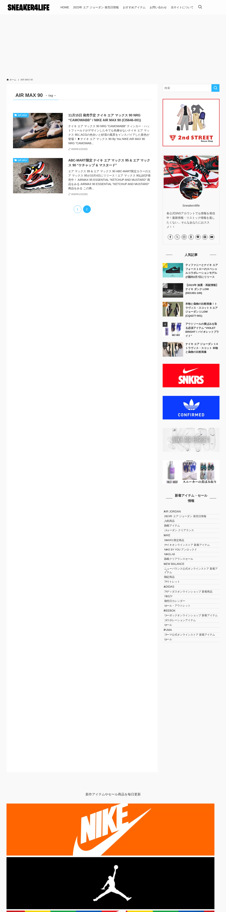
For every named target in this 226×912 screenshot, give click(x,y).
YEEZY (173, 652)
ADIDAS (172, 633)
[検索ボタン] (200, 7)
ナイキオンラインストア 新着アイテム (192, 567)
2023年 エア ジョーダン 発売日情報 (190, 521)
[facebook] (170, 237)
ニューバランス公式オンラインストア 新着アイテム (191, 608)
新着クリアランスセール (183, 590)
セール (173, 702)
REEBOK (173, 675)
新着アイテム (177, 536)
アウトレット (177, 625)
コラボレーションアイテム (185, 695)
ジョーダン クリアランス (184, 544)
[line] (198, 237)
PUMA (171, 710)
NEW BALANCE (177, 598)
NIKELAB (174, 582)
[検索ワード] (191, 88)
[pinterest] (205, 237)
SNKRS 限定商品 (179, 560)
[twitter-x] (177, 237)
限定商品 (174, 617)
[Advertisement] (113, 45)
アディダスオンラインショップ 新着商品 (192, 643)
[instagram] (184, 237)
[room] (191, 237)
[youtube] (211, 237)
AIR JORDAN (175, 513)
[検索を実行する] (215, 88)
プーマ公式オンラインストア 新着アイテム (192, 720)
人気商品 (174, 528)
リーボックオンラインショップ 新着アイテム (192, 685)
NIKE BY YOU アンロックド (185, 575)
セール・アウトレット (182, 667)
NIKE (170, 551)
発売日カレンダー (179, 660)
